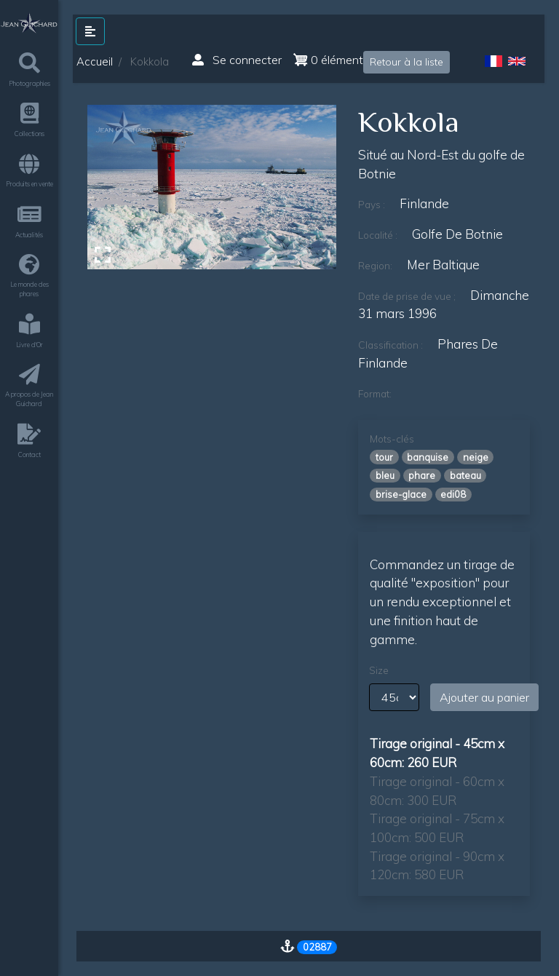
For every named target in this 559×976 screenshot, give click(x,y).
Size (379, 670)
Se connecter (237, 59)
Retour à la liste (406, 61)
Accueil (94, 61)
